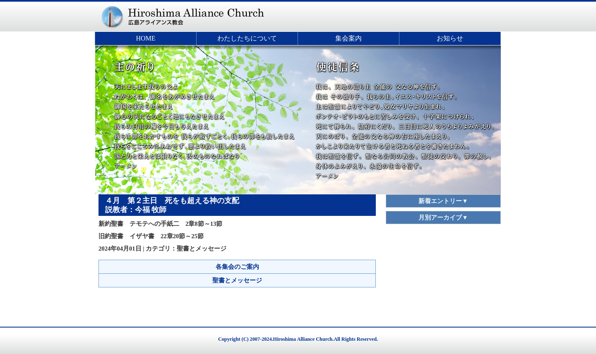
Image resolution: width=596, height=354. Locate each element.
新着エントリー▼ (443, 201)
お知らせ (450, 38)
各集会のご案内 (237, 266)
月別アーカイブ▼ (443, 217)
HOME (145, 38)
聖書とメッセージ (237, 280)
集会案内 (348, 38)
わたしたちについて (247, 38)
